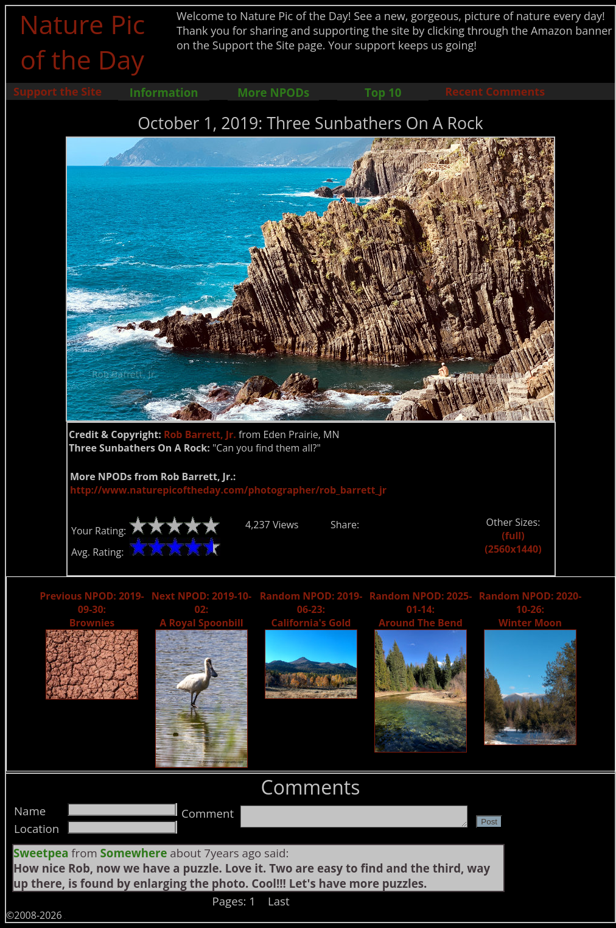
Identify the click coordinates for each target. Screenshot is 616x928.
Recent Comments (495, 91)
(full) (513, 535)
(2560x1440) (513, 549)
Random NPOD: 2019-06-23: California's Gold (311, 609)
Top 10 (383, 92)
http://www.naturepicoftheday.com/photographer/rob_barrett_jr (228, 490)
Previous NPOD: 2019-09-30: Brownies (92, 609)
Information (164, 92)
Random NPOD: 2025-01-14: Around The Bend (420, 609)
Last (279, 901)
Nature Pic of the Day (82, 41)
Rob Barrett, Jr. (200, 434)
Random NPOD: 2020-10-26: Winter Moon (530, 609)
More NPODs (273, 92)
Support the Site (57, 91)
